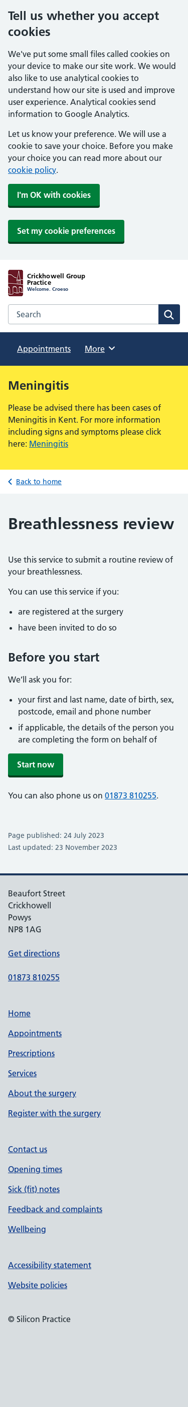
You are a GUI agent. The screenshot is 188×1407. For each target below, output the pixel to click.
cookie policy (32, 170)
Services (22, 1073)
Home (19, 1013)
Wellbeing (27, 1229)
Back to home (39, 481)
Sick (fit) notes (34, 1189)
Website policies (37, 1285)
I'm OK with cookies (54, 195)
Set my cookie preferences (66, 231)
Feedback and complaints (55, 1209)
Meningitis (48, 444)
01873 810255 (130, 795)
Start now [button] (35, 764)
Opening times (35, 1169)
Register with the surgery (54, 1113)
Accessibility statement (49, 1265)
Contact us (27, 1149)
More (100, 348)
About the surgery (42, 1093)
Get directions (34, 953)
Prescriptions (31, 1053)
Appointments (44, 349)
